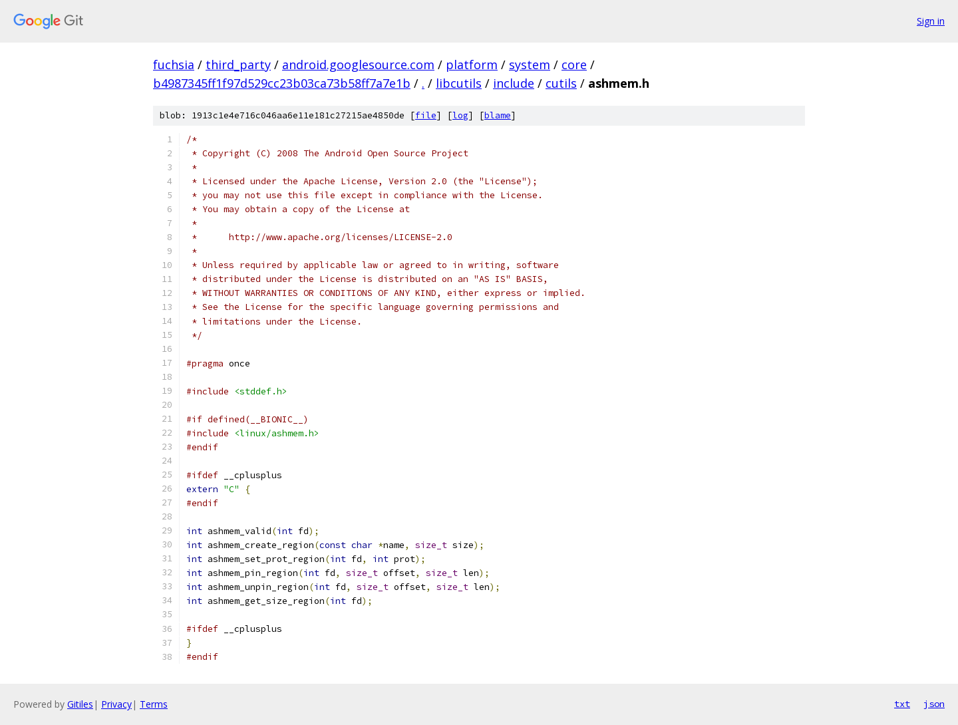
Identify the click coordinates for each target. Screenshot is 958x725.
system (529, 64)
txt (902, 704)
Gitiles (80, 704)
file (425, 115)
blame (497, 115)
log (460, 115)
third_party (238, 64)
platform (472, 64)
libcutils (459, 83)
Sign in (931, 21)
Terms (154, 704)
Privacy (116, 704)
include (513, 83)
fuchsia (173, 64)
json (934, 704)
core (574, 64)
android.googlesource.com (358, 64)
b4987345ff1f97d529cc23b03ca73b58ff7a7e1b (281, 83)
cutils (561, 83)
